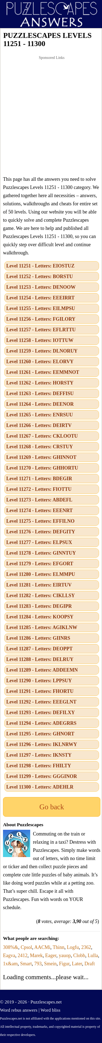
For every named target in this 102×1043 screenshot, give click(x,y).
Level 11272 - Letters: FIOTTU (39, 489)
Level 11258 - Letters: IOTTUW (39, 340)
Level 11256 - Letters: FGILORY (40, 319)
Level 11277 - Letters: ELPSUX (39, 542)
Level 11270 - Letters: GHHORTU (42, 468)
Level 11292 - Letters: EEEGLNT (41, 702)
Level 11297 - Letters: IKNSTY (39, 755)
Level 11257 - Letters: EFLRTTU (41, 329)
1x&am (10, 963)
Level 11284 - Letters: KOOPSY (39, 617)
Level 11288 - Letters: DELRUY (39, 659)
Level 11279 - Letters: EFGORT (39, 563)
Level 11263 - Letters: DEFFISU (40, 393)
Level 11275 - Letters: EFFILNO (40, 521)
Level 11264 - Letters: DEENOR (40, 404)
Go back (51, 807)
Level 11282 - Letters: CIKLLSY (40, 595)
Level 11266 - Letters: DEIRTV (39, 425)
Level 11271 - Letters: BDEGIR (39, 478)
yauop (65, 955)
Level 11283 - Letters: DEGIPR (39, 606)
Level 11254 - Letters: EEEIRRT (40, 297)
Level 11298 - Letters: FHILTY (38, 765)
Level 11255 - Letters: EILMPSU (40, 308)
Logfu (73, 947)
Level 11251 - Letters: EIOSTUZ (40, 266)
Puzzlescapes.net (46, 1002)
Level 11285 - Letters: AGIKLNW (41, 627)
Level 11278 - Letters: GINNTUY (41, 553)
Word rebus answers (18, 1010)
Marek (36, 955)
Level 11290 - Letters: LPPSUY (39, 680)
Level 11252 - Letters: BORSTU (39, 276)
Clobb (79, 955)
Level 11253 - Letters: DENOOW (41, 287)
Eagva (9, 955)
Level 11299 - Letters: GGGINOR (41, 776)
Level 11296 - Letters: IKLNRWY (41, 744)
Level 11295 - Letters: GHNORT (40, 734)
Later (77, 963)
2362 (86, 947)
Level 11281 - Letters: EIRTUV (39, 585)
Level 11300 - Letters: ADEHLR (39, 787)
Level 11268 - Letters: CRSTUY (39, 446)
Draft (90, 963)
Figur (64, 963)
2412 (22, 955)
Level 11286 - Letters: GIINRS (38, 638)
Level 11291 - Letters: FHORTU (39, 691)
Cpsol (26, 947)
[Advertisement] (51, 116)
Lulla (93, 955)
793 (38, 963)
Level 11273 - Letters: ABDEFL (39, 500)
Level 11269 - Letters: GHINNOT (41, 457)
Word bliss (50, 1010)
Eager (50, 955)
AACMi (42, 947)
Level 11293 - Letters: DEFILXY (40, 712)
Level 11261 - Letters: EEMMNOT (42, 372)
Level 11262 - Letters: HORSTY (39, 383)
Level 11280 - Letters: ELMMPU (40, 574)
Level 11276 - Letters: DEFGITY (40, 531)
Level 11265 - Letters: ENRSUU (39, 414)
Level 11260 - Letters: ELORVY (39, 361)
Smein (50, 963)
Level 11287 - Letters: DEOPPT (39, 648)
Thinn (58, 947)
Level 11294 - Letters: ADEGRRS (41, 723)
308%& (10, 947)
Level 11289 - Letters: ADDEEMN (42, 670)
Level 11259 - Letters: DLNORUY (42, 351)
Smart (26, 963)
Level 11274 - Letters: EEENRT (39, 510)
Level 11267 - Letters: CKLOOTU (42, 436)
